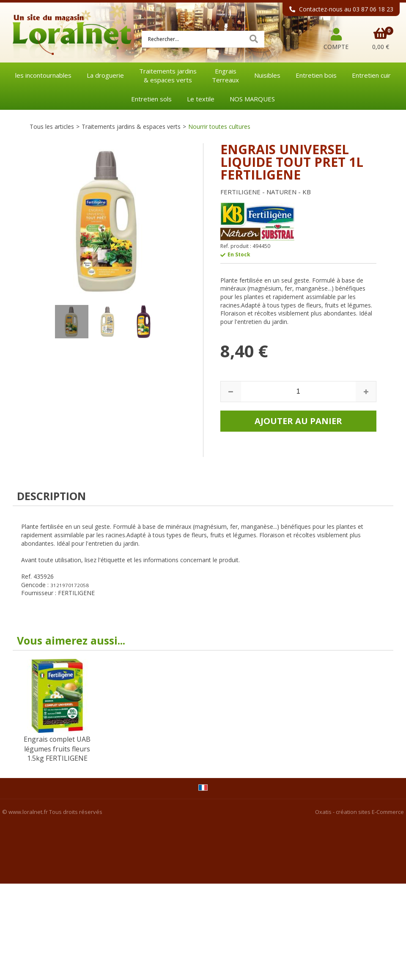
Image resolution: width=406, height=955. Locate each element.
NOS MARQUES (252, 99)
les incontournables (43, 75)
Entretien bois (316, 75)
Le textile (200, 99)
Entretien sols (151, 99)
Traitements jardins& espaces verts (168, 75)
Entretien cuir (371, 75)
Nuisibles (267, 75)
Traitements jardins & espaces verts (131, 126)
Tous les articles (52, 126)
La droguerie (105, 75)
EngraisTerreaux (225, 75)
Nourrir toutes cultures (219, 126)
